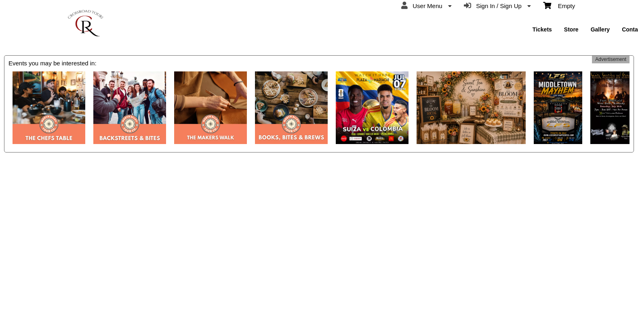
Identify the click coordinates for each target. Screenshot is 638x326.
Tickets (542, 29)
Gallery (600, 29)
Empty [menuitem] (559, 5)
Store (571, 29)
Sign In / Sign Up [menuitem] (497, 5)
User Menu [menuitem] (426, 5)
